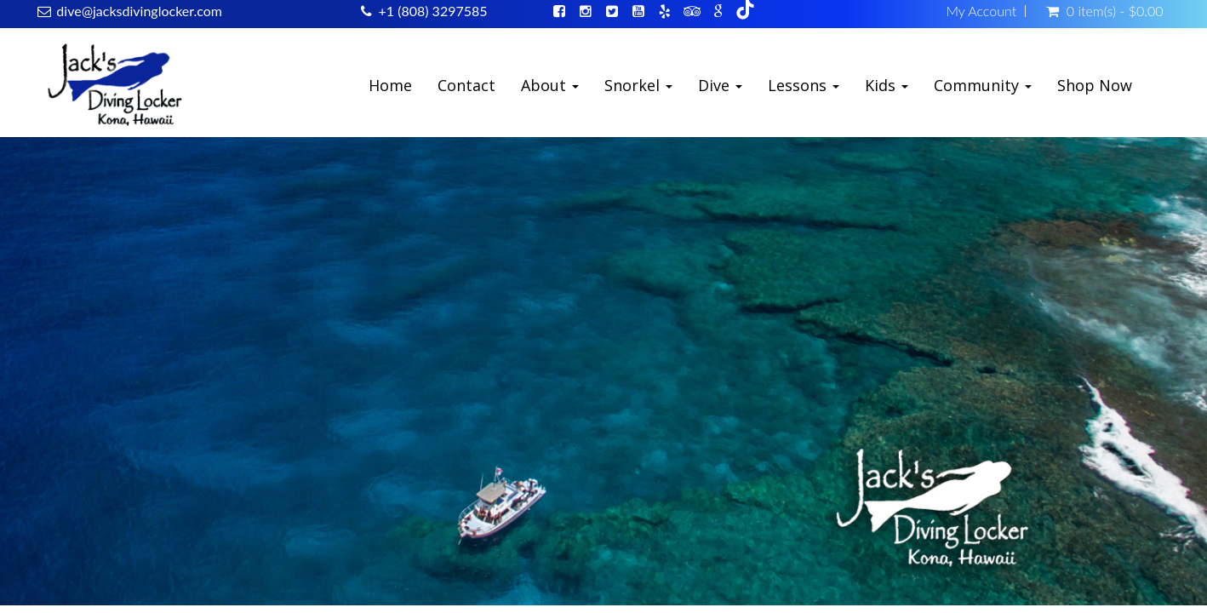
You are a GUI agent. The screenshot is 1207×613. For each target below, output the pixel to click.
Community (983, 85)
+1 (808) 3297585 (432, 11)
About (550, 85)
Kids (886, 85)
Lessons (803, 85)
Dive (720, 85)
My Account (981, 11)
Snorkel (638, 85)
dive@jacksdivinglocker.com (139, 11)
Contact (466, 85)
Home (390, 85)
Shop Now (1094, 85)
